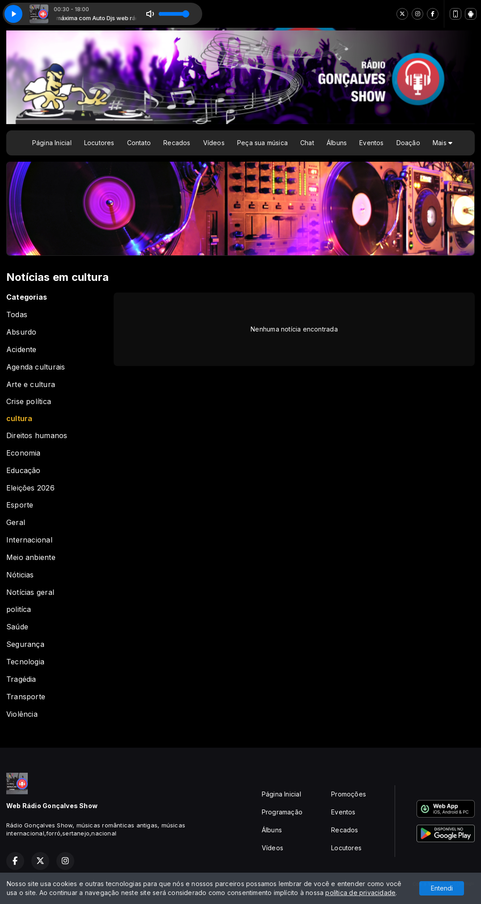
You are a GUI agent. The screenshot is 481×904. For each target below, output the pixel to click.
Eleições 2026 (30, 488)
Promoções (348, 794)
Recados (176, 142)
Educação (23, 470)
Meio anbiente (30, 557)
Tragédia (21, 679)
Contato (139, 142)
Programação (282, 812)
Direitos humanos (36, 435)
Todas (16, 314)
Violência (22, 714)
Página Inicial (52, 142)
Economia (23, 453)
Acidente (21, 349)
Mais (442, 142)
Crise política (28, 401)
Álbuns (337, 142)
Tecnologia (25, 662)
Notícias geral (30, 592)
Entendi (442, 888)
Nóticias (20, 575)
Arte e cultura (30, 384)
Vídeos (214, 142)
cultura (19, 418)
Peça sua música (262, 142)
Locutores (99, 142)
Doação (408, 142)
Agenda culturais (35, 367)
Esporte (19, 505)
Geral (15, 522)
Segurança (25, 644)
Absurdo (21, 332)
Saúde (17, 627)
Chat (307, 142)
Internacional (29, 540)
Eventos (371, 142)
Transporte (25, 697)
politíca (18, 609)
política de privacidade (360, 892)
